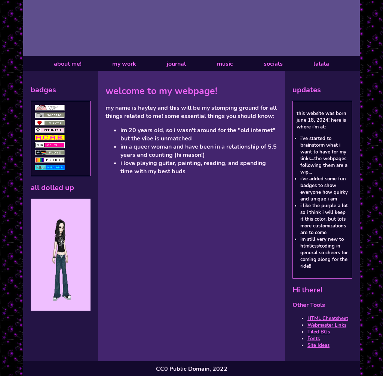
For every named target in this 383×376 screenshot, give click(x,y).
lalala (321, 64)
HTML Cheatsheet (327, 318)
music (225, 64)
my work (124, 64)
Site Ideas (318, 345)
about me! (68, 64)
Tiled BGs (318, 332)
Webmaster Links (326, 325)
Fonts (313, 338)
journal (176, 64)
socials (273, 64)
